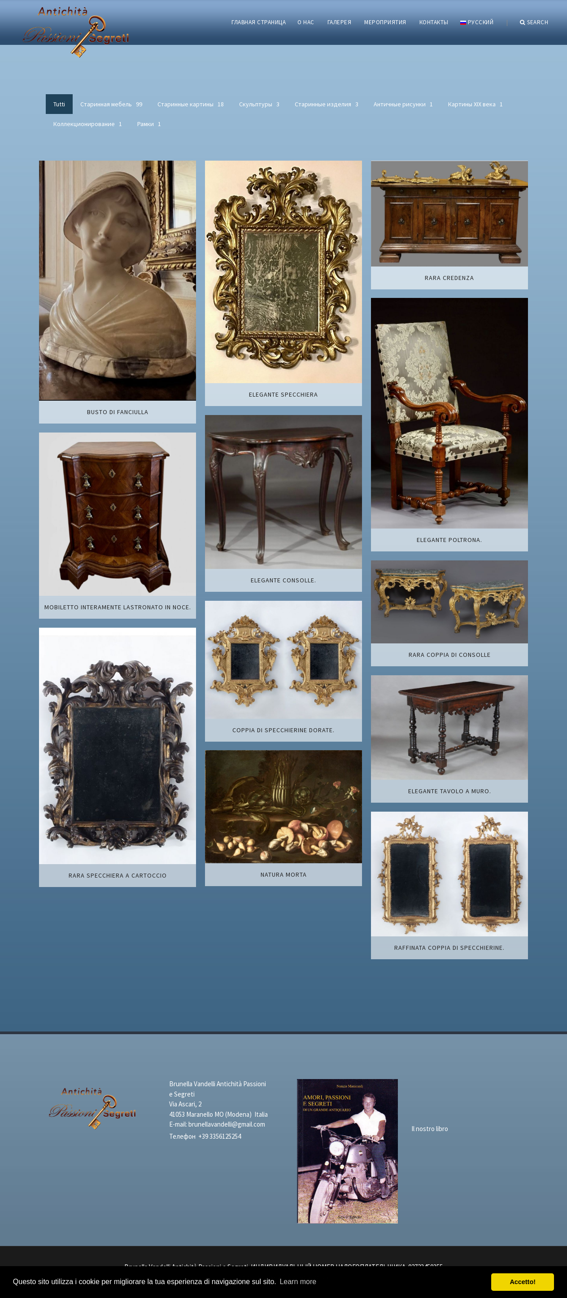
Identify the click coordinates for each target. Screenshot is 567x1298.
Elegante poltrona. (449, 540)
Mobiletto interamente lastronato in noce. (117, 607)
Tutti (59, 104)
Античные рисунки (403, 104)
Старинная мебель (111, 104)
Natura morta (284, 874)
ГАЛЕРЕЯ (339, 22)
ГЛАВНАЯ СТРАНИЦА (258, 22)
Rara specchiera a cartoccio (118, 875)
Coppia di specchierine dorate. (283, 730)
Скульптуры (259, 104)
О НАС (305, 22)
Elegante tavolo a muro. (449, 791)
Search (534, 22)
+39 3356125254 (219, 1136)
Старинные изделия (326, 104)
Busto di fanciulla (117, 412)
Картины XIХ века (475, 104)
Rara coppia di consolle (450, 655)
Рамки (149, 124)
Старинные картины (190, 104)
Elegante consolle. (283, 580)
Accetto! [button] (523, 1281)
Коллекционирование (87, 124)
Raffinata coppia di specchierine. (449, 948)
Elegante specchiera (283, 394)
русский (476, 22)
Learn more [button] (297, 1281)
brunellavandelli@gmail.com (226, 1124)
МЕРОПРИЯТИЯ (385, 22)
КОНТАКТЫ (434, 22)
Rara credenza (449, 278)
